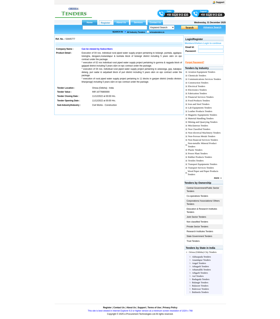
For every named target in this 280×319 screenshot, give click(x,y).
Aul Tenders (198, 279)
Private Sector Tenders (197, 230)
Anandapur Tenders (201, 263)
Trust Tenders (193, 244)
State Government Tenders (199, 239)
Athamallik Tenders (201, 272)
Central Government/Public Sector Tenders (203, 193)
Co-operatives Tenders (197, 199)
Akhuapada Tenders (201, 260)
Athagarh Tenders (200, 269)
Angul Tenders (199, 266)
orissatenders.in (157, 32)
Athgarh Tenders (200, 276)
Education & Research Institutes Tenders (202, 214)
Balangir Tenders (200, 285)
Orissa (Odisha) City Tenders (202, 255)
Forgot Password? (194, 65)
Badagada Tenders (200, 282)
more (216, 181)
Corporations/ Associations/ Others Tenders (203, 206)
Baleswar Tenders (200, 292)
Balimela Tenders (200, 295)
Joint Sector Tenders (196, 220)
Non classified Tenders (197, 225)
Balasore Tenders (200, 289)
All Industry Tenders (136, 32)
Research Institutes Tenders (200, 234)
